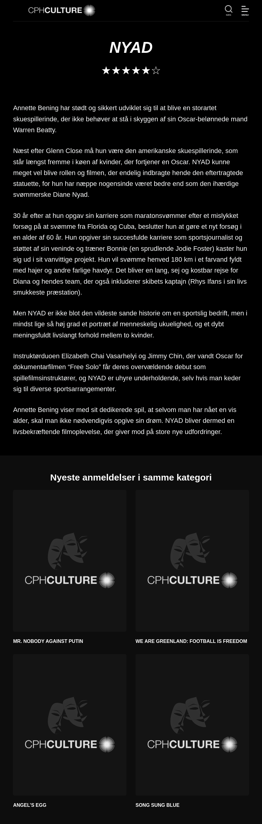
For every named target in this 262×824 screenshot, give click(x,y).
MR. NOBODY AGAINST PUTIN (48, 641)
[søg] (228, 10)
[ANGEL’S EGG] (69, 725)
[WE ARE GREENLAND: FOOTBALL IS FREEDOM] (192, 560)
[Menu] (245, 10)
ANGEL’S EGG (29, 805)
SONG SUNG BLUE (158, 805)
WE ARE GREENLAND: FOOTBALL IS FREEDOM (191, 641)
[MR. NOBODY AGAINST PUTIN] (69, 560)
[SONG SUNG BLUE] (192, 725)
